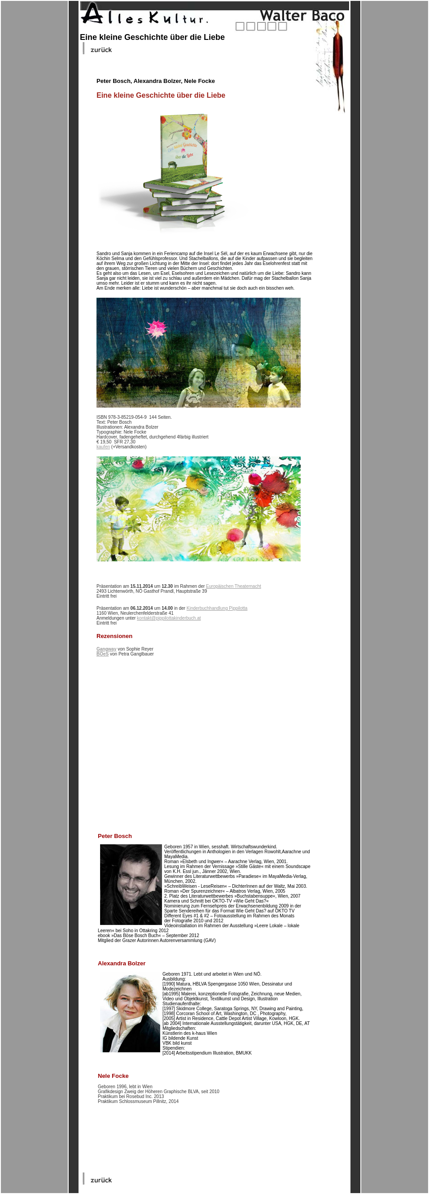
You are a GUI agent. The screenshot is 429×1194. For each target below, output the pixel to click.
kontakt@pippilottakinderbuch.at (169, 618)
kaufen (103, 446)
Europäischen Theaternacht (233, 586)
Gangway (106, 649)
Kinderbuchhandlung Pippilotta (217, 608)
